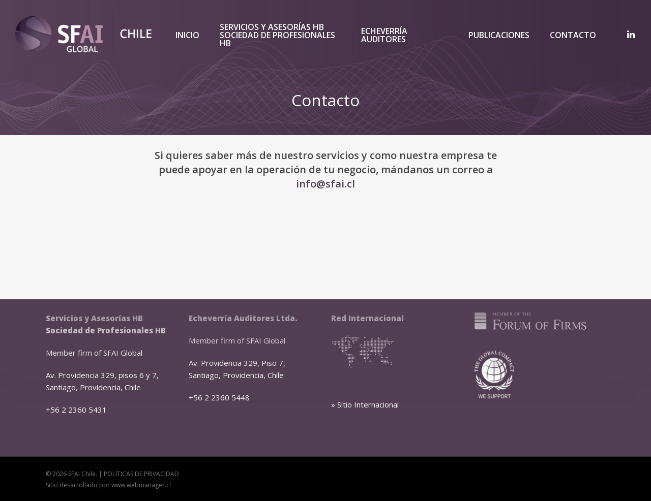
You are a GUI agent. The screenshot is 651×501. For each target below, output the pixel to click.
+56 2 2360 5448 (219, 397)
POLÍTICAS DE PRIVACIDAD (141, 473)
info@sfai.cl (325, 184)
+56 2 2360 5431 (76, 409)
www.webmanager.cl (141, 485)
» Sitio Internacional (365, 404)
